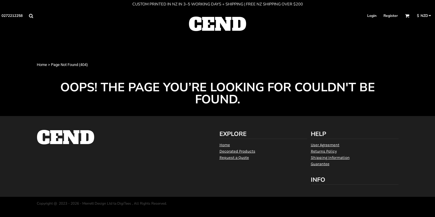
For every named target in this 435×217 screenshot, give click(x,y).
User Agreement (325, 145)
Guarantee (320, 164)
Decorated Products (237, 151)
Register (390, 15)
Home (42, 64)
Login (372, 15)
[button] (31, 16)
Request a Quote (234, 157)
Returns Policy (324, 151)
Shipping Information (330, 157)
